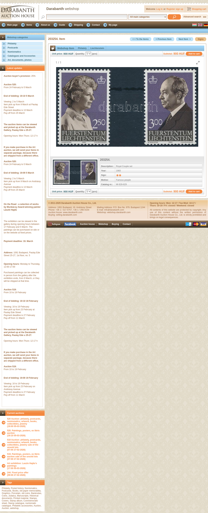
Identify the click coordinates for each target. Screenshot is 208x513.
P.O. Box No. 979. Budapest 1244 (129, 207)
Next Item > (185, 39)
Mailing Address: (105, 207)
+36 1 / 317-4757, (64, 210)
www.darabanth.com (72, 212)
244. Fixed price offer (17, 472)
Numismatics (14, 52)
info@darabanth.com (114, 210)
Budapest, (68, 207)
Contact (127, 224)
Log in (159, 9)
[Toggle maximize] (197, 62)
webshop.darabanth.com (118, 212)
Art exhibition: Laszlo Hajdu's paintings (22, 464)
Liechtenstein (97, 48)
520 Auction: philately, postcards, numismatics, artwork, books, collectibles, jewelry (24, 421)
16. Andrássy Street (82, 207)
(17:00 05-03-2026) (25, 466)
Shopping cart (199, 9)
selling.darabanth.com (66, 215)
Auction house (87, 224)
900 (65, 53)
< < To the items (140, 39)
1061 (60, 207)
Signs (201, 39)
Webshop (103, 224)
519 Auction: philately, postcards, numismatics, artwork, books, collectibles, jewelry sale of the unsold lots (24, 444)
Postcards (13, 47)
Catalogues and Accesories (21, 56)
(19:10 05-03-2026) (25, 433)
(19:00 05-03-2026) (25, 423)
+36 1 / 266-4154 (81, 210)
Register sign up (174, 9)
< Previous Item (164, 39)
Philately (12, 43)
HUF (71, 53)
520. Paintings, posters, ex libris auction (23, 431)
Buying (115, 224)
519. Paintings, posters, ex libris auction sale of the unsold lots (23, 455)
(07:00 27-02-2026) (25, 445)
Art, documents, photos (20, 60)
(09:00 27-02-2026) (17, 473)
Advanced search (192, 16)
